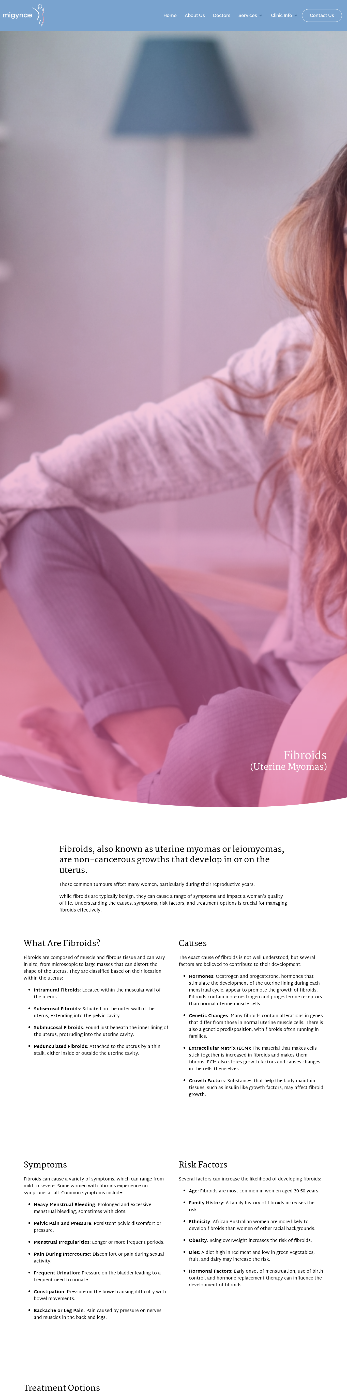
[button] (250, 15)
